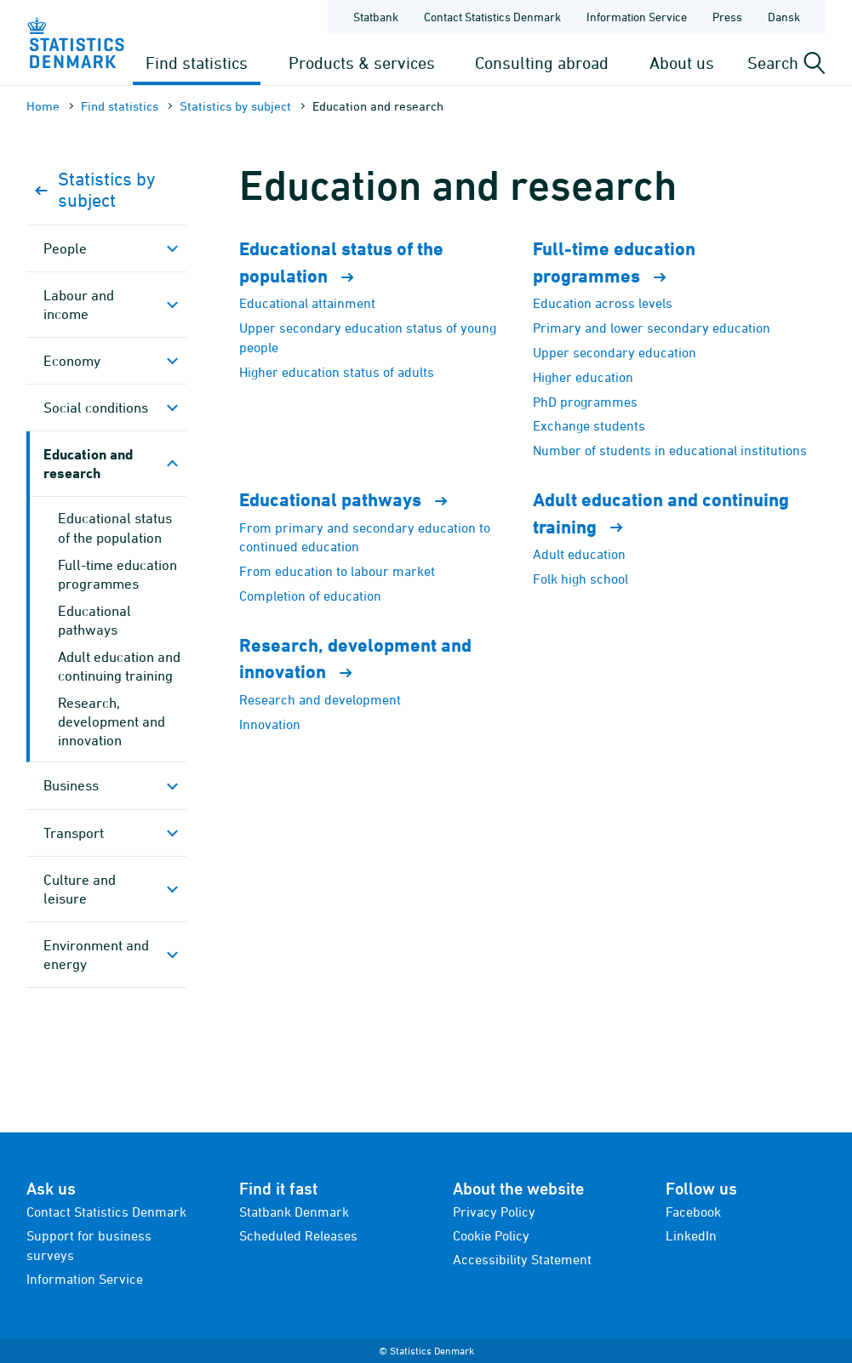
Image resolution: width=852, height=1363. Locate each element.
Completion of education (310, 595)
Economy (71, 360)
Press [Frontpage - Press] (727, 16)
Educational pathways (94, 620)
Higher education (583, 377)
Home (43, 106)
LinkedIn (691, 1235)
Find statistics (197, 62)
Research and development (320, 699)
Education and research (88, 463)
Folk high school (580, 578)
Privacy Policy (494, 1211)
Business (71, 785)
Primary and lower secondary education (651, 327)
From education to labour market (337, 571)
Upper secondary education (614, 352)
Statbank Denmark (294, 1211)
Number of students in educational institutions (670, 450)
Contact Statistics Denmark (106, 1211)
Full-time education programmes (117, 574)
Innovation (269, 724)
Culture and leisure (79, 889)
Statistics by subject (235, 106)
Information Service (84, 1278)
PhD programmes (585, 401)
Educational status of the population (115, 527)
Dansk (784, 16)
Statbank (375, 16)
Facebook (693, 1211)
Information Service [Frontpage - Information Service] (636, 16)
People (65, 248)
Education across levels (602, 303)
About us (681, 62)
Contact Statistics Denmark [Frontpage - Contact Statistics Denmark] (492, 16)
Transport (73, 832)
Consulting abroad (542, 62)
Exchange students (589, 425)
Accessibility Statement (522, 1259)
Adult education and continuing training (119, 666)
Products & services (362, 62)
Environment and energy (96, 954)
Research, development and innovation (111, 721)
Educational (350, 499)
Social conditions (95, 407)
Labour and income (78, 304)
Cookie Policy (491, 1235)
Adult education (579, 554)
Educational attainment (307, 303)
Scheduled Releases (298, 1235)
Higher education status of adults (336, 371)
